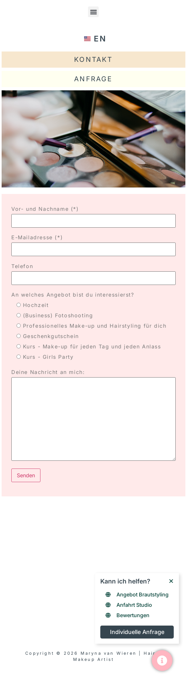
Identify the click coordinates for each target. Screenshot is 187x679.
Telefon (93, 272)
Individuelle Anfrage (137, 631)
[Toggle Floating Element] (162, 660)
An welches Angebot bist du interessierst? (72, 294)
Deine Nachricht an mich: (93, 415)
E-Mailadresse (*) (93, 243)
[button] (93, 11)
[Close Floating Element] (171, 580)
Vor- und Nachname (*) (93, 215)
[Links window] (137, 608)
